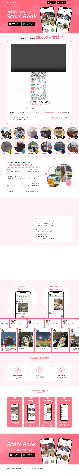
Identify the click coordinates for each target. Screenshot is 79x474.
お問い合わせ (33, 468)
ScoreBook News (40, 468)
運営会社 (8, 468)
